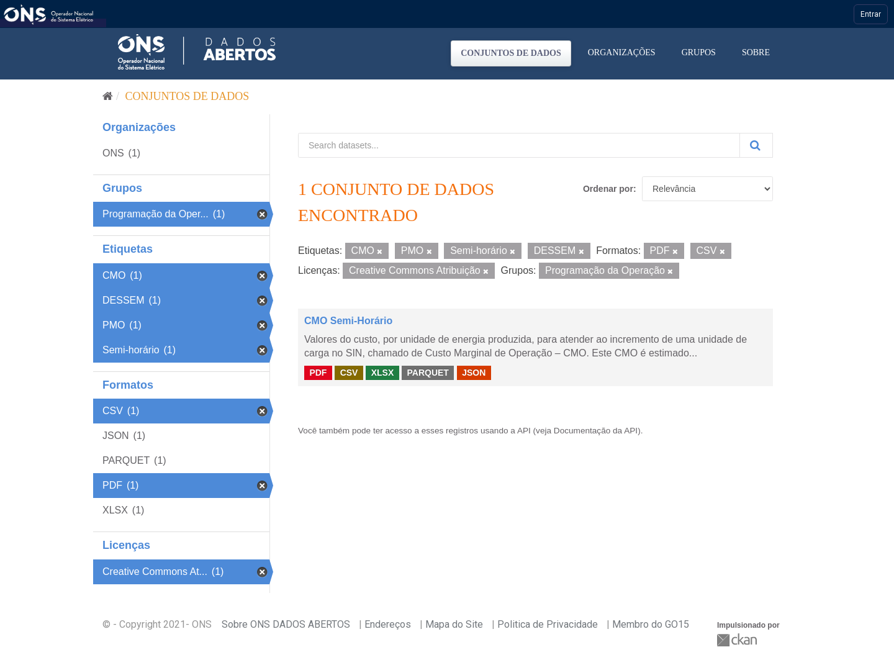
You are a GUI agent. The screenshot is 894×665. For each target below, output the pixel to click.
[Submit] (756, 145)
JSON (473, 373)
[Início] (107, 96)
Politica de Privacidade (547, 624)
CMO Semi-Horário (348, 320)
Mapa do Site (454, 624)
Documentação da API (596, 430)
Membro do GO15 (650, 624)
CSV (349, 373)
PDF (318, 373)
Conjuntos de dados (511, 53)
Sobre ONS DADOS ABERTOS (286, 624)
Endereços (387, 624)
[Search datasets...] (519, 145)
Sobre (756, 52)
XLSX (382, 373)
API (524, 430)
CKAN (738, 639)
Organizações (622, 52)
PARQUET (427, 373)
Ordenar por (608, 189)
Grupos (699, 52)
